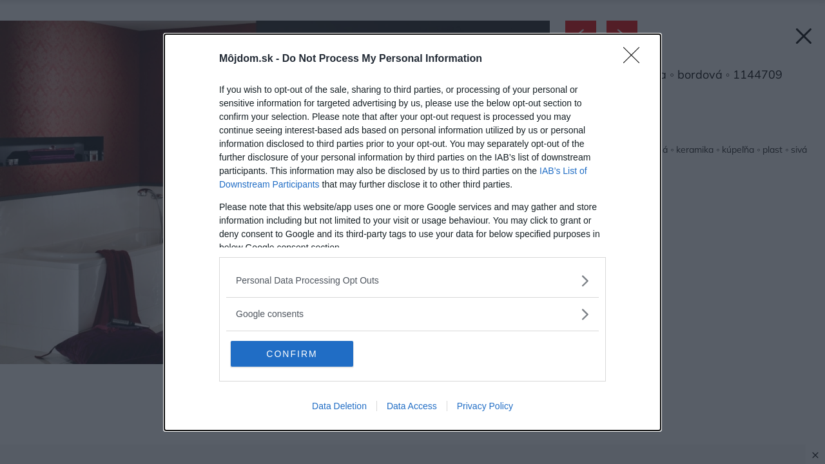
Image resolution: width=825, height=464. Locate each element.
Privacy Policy (485, 406)
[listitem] (412, 280)
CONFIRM (291, 354)
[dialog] (412, 232)
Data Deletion (339, 406)
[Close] (635, 59)
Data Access (412, 406)
